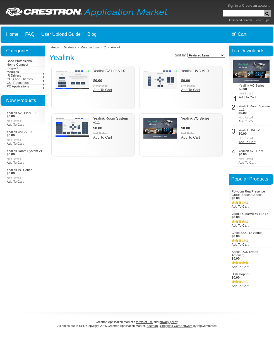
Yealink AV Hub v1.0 (21, 113)
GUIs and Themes (26, 79)
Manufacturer (89, 47)
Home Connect (17, 64)
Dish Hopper (240, 274)
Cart (242, 34)
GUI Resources (26, 82)
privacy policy (168, 322)
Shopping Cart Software (176, 325)
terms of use (144, 322)
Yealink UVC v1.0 (19, 132)
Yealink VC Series (19, 170)
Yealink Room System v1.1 (26, 151)
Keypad (12, 68)
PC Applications (26, 86)
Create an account (256, 6)
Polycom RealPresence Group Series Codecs (248, 193)
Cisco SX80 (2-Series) (247, 232)
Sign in (232, 6)
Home (55, 47)
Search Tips (261, 20)
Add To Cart (15, 124)
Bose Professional (20, 61)
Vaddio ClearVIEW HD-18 (250, 213)
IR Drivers (26, 75)
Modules (26, 71)
